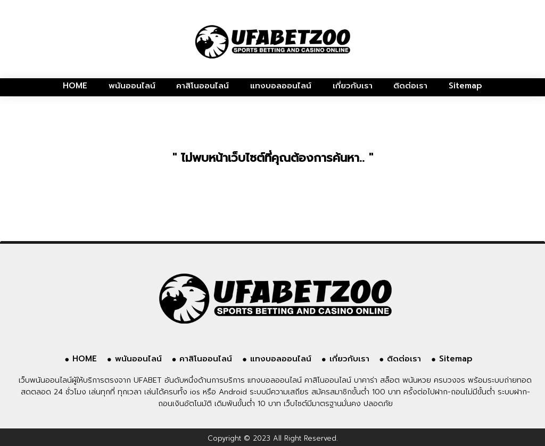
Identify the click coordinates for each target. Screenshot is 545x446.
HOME (75, 86)
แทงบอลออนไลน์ (280, 86)
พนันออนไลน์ (132, 86)
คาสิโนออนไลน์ (202, 86)
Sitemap (465, 86)
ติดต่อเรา (410, 86)
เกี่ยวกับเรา (353, 86)
